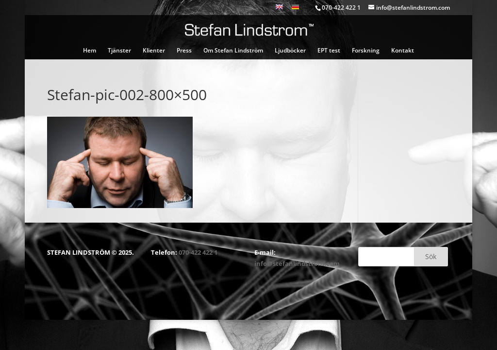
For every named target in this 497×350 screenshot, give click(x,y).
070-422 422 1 (198, 252)
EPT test (328, 50)
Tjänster (119, 50)
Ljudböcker (290, 50)
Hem (89, 50)
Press (184, 50)
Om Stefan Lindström (233, 50)
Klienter (154, 50)
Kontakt (402, 50)
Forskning (366, 50)
